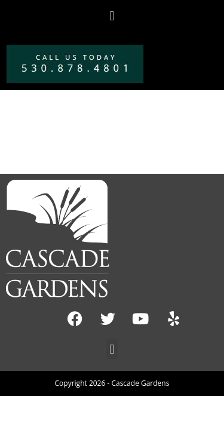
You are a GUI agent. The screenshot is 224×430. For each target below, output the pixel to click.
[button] (112, 16)
